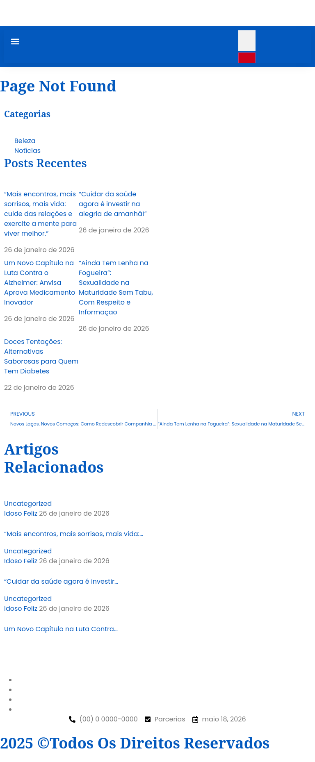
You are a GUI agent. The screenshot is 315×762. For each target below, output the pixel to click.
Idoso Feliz (20, 513)
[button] (15, 41)
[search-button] (247, 57)
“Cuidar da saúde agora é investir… (61, 581)
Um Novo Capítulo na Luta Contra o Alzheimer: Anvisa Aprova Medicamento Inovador (39, 282)
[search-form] (247, 40)
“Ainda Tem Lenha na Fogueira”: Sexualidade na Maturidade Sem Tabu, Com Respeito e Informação (116, 287)
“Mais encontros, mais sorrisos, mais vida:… (73, 534)
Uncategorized (28, 503)
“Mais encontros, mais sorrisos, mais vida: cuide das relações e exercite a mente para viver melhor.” (40, 213)
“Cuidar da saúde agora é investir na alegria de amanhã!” (113, 203)
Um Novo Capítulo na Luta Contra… (61, 629)
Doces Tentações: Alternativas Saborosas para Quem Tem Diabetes (41, 356)
